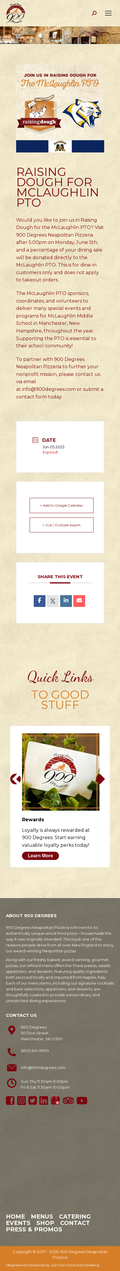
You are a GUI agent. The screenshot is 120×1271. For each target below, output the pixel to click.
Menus (42, 1216)
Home (15, 1216)
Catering (75, 1216)
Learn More (40, 855)
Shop (45, 1223)
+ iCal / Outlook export (62, 525)
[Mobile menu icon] (108, 13)
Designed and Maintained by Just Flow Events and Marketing (52, 1265)
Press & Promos (34, 1229)
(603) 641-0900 (35, 1050)
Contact (75, 1223)
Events (18, 1223)
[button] (15, 779)
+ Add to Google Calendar (61, 505)
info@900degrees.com (49, 389)
